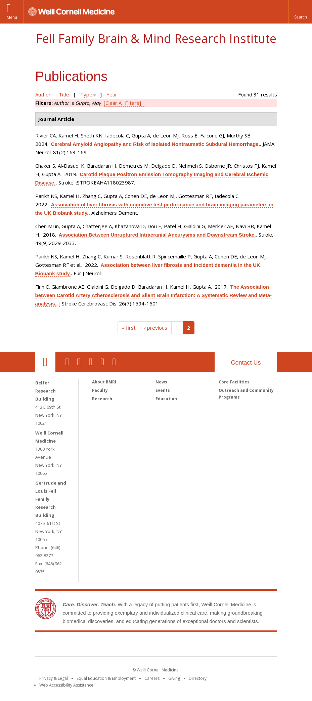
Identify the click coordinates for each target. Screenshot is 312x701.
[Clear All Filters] (122, 102)
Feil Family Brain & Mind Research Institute (156, 38)
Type (86, 94)
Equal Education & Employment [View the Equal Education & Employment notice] (106, 678)
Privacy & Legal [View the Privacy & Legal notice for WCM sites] (53, 678)
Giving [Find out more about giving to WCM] (174, 678)
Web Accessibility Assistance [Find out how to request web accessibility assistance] (66, 685)
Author (43, 94)
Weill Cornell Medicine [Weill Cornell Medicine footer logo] (107, 646)
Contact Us (246, 362)
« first (129, 327)
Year (111, 94)
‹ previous (155, 327)
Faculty (100, 390)
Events (162, 390)
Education (166, 399)
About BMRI (104, 382)
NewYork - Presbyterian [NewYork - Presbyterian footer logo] (212, 646)
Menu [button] (12, 17)
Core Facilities (234, 382)
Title (64, 94)
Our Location (45, 362)
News (161, 382)
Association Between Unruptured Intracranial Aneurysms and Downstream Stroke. (157, 235)
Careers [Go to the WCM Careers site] (152, 678)
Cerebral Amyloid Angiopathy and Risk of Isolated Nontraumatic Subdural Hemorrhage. (155, 144)
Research (102, 399)
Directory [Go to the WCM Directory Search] (198, 678)
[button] (300, 12)
